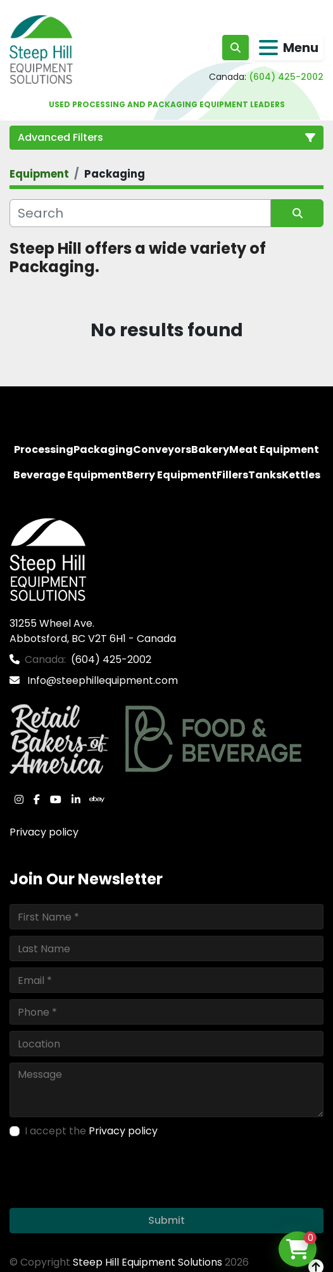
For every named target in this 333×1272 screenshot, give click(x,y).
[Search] (140, 213)
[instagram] (19, 799)
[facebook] (37, 799)
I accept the (91, 1131)
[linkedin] (76, 799)
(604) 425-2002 (286, 76)
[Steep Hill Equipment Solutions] (47, 559)
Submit (166, 1220)
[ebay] (97, 799)
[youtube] (55, 799)
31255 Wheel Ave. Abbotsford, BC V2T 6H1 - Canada (92, 631)
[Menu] (268, 47)
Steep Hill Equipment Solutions (147, 1262)
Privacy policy (44, 832)
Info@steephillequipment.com (101, 680)
